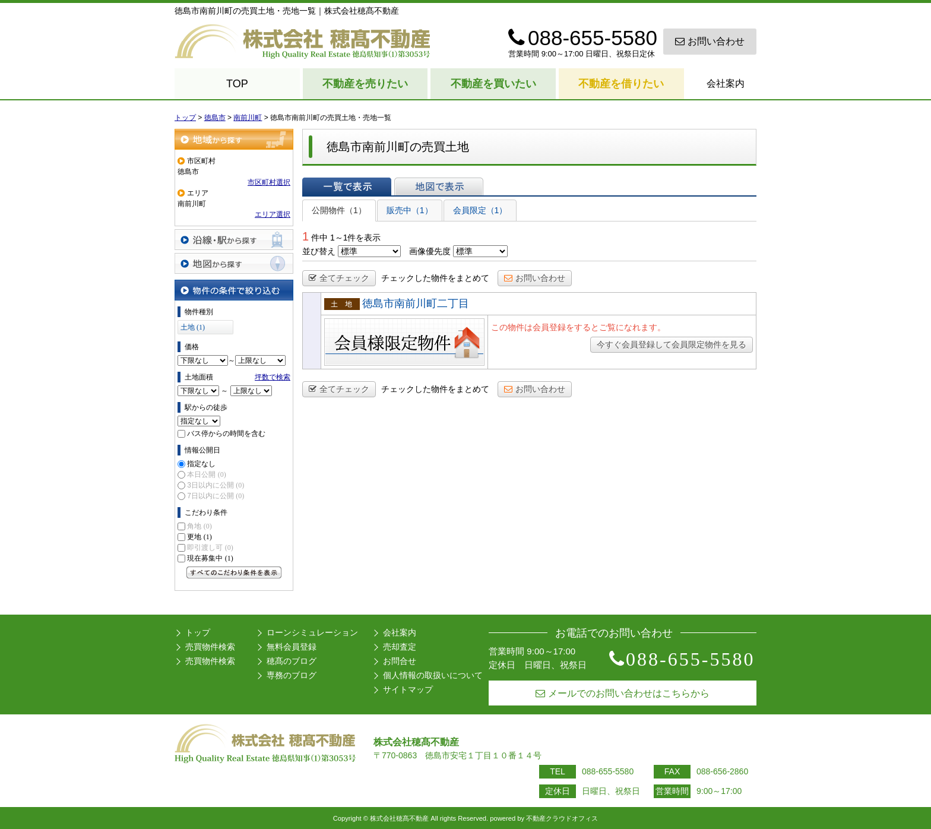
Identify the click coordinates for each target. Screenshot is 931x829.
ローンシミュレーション (312, 632)
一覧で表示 (346, 186)
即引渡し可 (210, 547)
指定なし (201, 464)
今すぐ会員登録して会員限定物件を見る (671, 344)
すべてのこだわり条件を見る (233, 572)
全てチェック (339, 278)
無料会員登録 (291, 646)
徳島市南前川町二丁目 (415, 303)
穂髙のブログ (291, 661)
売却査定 (399, 646)
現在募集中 (210, 558)
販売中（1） (410, 210)
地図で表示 (438, 186)
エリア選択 (272, 214)
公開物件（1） (339, 210)
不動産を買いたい (493, 84)
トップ (197, 632)
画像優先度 (430, 251)
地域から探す (234, 139)
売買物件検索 (210, 646)
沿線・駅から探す (234, 239)
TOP (237, 84)
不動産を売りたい (365, 84)
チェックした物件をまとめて (435, 278)
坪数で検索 (272, 377)
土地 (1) (192, 327)
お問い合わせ (710, 41)
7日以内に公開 (215, 496)
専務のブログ (291, 675)
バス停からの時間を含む (226, 433)
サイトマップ (408, 689)
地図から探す (234, 263)
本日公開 (206, 474)
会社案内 (726, 83)
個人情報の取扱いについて (433, 675)
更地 (199, 537)
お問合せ (399, 661)
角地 (199, 526)
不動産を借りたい (621, 84)
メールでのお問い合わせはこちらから (623, 693)
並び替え (318, 251)
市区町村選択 (269, 182)
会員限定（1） (480, 210)
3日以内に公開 (215, 485)
